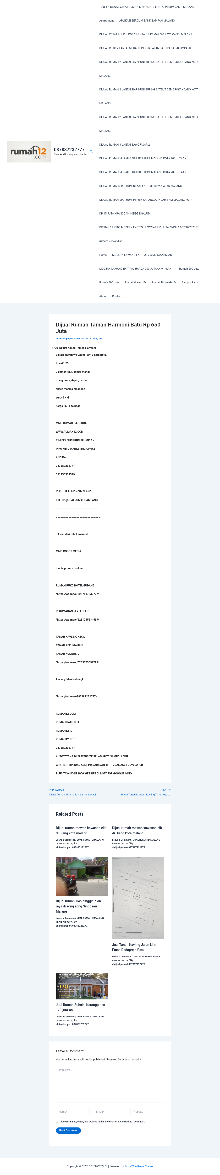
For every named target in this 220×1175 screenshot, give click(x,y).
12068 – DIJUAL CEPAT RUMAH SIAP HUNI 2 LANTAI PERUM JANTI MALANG (147, 6)
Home (103, 255)
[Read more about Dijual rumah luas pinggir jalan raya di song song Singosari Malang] (82, 875)
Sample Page (190, 282)
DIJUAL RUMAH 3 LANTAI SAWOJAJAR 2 (124, 144)
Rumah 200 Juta (189, 268)
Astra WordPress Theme (138, 1166)
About (103, 296)
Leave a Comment (65, 839)
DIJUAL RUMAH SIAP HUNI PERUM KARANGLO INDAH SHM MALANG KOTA (145, 199)
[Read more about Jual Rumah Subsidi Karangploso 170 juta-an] (82, 986)
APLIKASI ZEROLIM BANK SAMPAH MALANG (147, 20)
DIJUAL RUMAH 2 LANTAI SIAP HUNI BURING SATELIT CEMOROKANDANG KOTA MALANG (149, 68)
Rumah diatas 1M (135, 282)
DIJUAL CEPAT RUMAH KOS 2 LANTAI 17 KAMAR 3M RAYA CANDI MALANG (145, 34)
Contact (117, 296)
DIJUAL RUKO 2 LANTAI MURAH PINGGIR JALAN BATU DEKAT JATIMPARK (145, 48)
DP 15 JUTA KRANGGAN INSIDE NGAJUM (125, 213)
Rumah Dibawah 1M (164, 282)
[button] (91, 152)
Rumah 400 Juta (109, 282)
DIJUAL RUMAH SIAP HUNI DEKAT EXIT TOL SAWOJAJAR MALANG (140, 186)
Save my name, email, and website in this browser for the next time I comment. (102, 1122)
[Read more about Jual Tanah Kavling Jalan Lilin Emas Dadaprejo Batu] (138, 897)
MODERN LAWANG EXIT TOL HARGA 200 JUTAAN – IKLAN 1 (136, 268)
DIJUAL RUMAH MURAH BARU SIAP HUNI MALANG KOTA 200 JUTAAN (142, 158)
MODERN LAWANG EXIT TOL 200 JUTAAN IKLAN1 (143, 255)
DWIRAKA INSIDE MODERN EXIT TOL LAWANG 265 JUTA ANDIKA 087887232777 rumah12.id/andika (149, 234)
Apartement (106, 20)
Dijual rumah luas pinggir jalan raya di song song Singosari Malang (79, 906)
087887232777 (69, 149)
